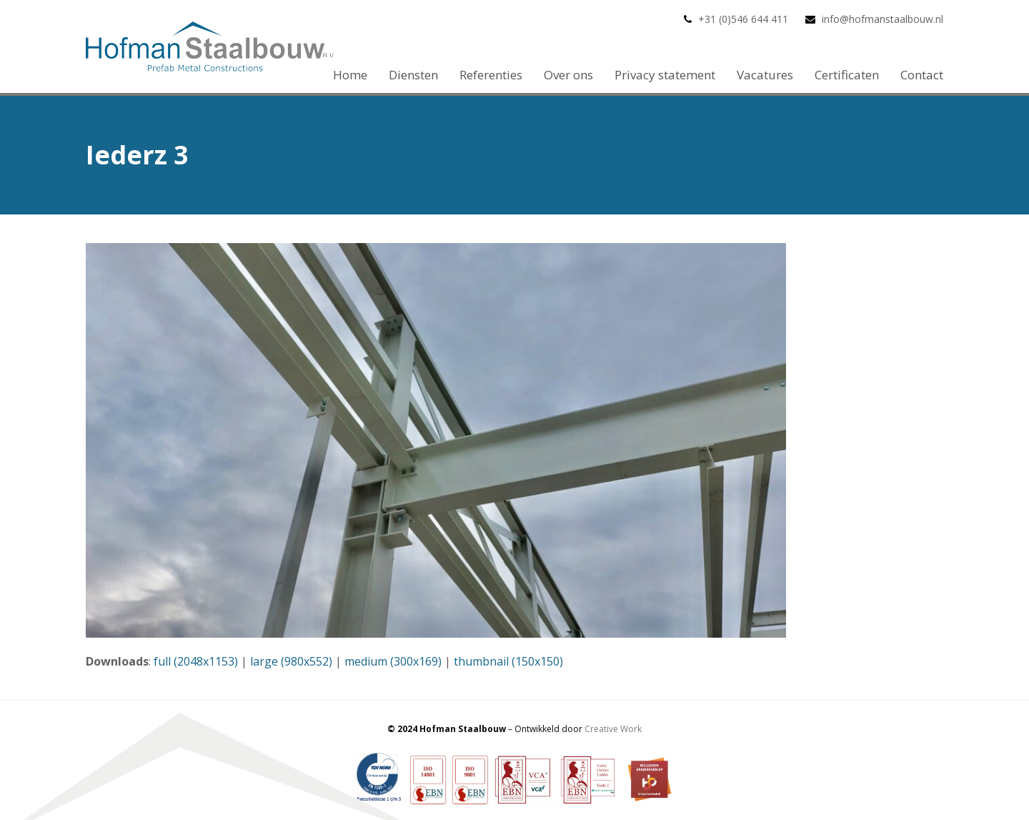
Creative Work (613, 729)
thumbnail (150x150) (508, 661)
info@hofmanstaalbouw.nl (882, 19)
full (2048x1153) (196, 661)
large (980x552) (291, 661)
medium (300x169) (393, 661)
